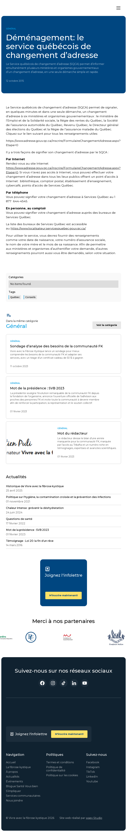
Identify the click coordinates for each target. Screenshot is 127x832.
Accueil (11, 762)
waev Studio (94, 818)
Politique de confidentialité (55, 769)
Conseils (30, 297)
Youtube (92, 781)
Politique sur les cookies (62, 775)
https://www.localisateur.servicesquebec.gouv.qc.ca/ (48, 228)
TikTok (90, 771)
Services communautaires (23, 795)
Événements (14, 781)
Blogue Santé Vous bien (22, 786)
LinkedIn (92, 776)
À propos (12, 771)
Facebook (92, 762)
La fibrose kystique (18, 767)
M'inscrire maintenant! (63, 595)
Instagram (93, 767)
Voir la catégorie (106, 325)
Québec (15, 297)
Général (11, 28)
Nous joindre (14, 800)
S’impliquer (13, 791)
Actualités (12, 776)
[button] (117, 8)
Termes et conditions (60, 762)
